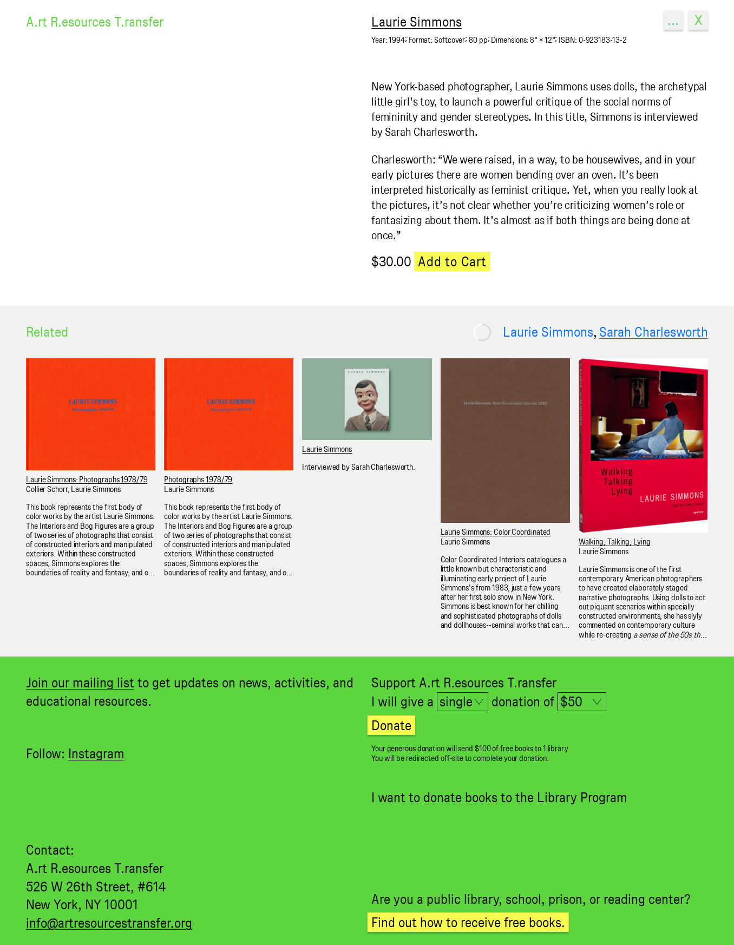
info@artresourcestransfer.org (109, 923)
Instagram (96, 753)
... (673, 20)
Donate (391, 725)
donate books (460, 797)
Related (47, 332)
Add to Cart (452, 261)
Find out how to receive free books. (468, 922)
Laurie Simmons (548, 332)
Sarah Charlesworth (653, 332)
